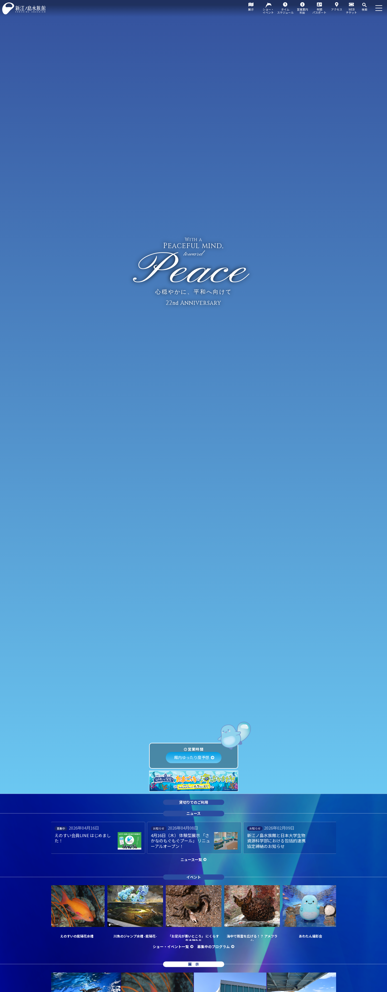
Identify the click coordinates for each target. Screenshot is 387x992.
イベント (193, 877)
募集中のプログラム (213, 946)
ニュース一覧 (191, 859)
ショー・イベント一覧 (171, 946)
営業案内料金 (302, 10)
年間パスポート (319, 10)
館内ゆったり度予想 (191, 757)
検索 (364, 9)
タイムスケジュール (285, 10)
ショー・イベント (268, 10)
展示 (251, 9)
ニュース (193, 813)
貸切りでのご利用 (193, 802)
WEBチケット (351, 10)
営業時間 (196, 749)
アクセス (336, 9)
